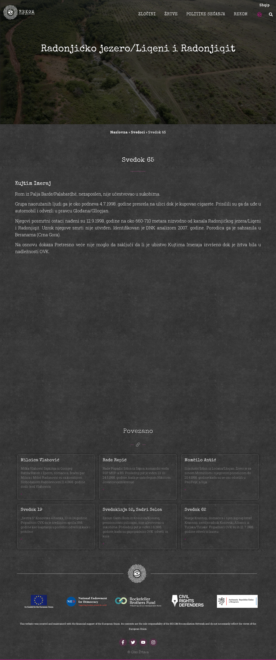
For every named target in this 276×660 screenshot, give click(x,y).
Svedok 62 (195, 510)
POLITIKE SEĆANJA (205, 14)
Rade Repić (115, 460)
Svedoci (138, 132)
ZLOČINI (147, 14)
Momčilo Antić (200, 460)
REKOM (241, 14)
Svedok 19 (31, 510)
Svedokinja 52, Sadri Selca (132, 510)
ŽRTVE (171, 14)
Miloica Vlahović (40, 460)
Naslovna (119, 132)
